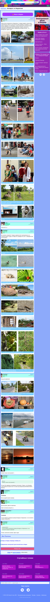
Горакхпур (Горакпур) (39, 60)
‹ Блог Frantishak (6, 536)
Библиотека (43, 595)
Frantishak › (3, 8)
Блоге (45, 32)
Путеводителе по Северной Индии (42, 54)
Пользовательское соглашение (24, 595)
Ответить (32, 18)
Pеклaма (33, 595)
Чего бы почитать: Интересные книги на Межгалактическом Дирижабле (41, 49)
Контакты (38, 595)
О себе (5, 493)
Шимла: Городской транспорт (41, 70)
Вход (48, 5)
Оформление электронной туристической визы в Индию (14, 544)
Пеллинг (37, 57)
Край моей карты (38, 41)
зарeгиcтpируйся (17, 552)
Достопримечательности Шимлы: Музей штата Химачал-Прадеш (42, 67)
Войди (8, 552)
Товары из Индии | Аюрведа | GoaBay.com (10, 540)
